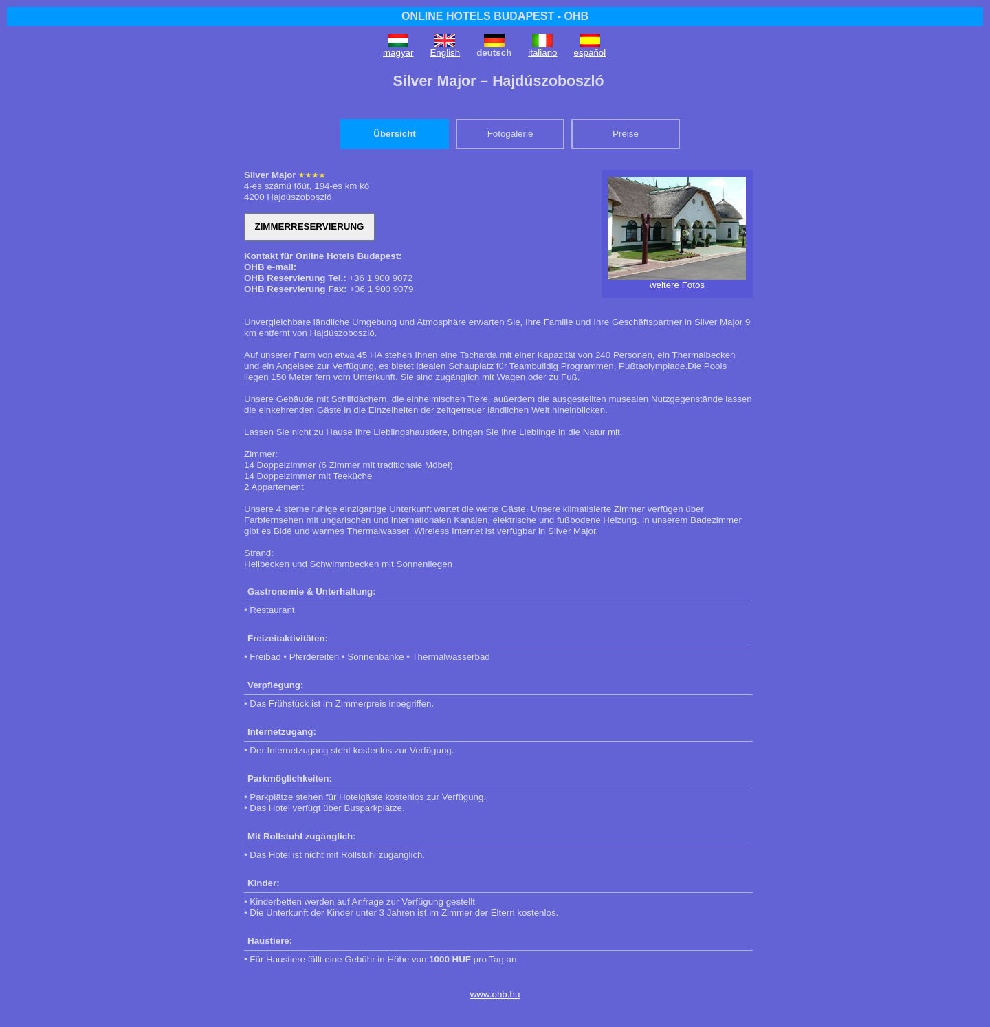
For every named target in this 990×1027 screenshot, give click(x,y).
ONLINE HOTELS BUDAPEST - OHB (495, 16)
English (445, 52)
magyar (398, 52)
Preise (626, 134)
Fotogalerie (510, 134)
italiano (542, 52)
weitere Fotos (677, 285)
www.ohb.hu (495, 994)
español (590, 52)
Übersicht (394, 134)
